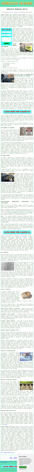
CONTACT (26, 6)
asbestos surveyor (21, 160)
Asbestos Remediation (4, 462)
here (6, 424)
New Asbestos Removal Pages (8, 461)
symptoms (15, 71)
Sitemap (2, 461)
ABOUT (23, 6)
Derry (22, 235)
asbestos (10, 19)
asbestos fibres (9, 59)
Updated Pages (16, 461)
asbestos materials (10, 102)
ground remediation (23, 439)
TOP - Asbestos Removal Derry (7, 452)
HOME (17, 6)
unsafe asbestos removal (14, 433)
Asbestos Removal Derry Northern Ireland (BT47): (13, 14)
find (4, 412)
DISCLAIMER (31, 6)
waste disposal (29, 198)
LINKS (20, 6)
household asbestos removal (18, 427)
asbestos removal (20, 38)
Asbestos (3, 48)
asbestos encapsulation (17, 432)
